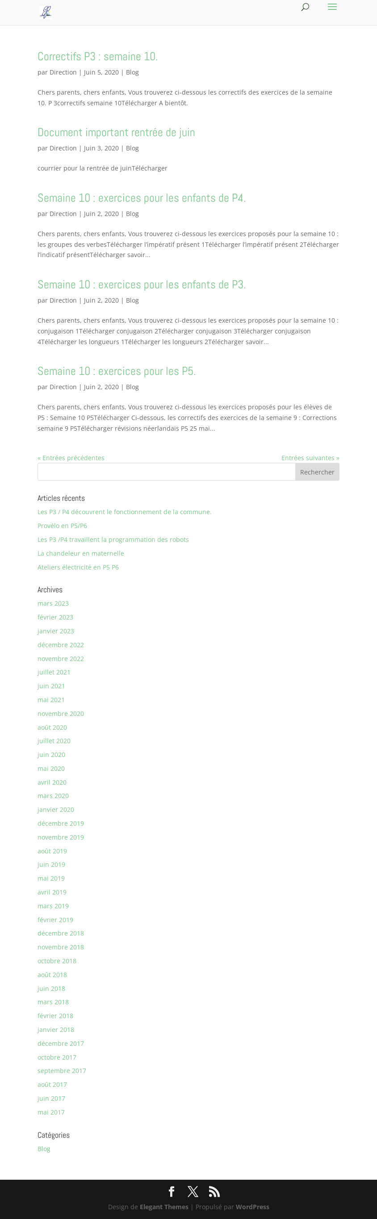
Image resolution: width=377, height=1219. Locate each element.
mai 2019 (51, 878)
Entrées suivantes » (310, 457)
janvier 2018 (56, 1029)
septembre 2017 (62, 1070)
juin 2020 (51, 754)
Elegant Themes (164, 1206)
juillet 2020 (54, 740)
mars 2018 (53, 1002)
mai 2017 (51, 1112)
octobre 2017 (57, 1057)
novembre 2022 (61, 658)
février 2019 (55, 919)
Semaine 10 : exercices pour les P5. (117, 371)
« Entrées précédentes (71, 457)
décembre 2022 (61, 645)
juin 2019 (51, 864)
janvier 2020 (56, 809)
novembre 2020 (61, 713)
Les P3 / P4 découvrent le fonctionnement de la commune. (125, 512)
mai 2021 (51, 699)
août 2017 (52, 1084)
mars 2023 (53, 603)
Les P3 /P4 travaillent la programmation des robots (113, 539)
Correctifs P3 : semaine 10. (98, 56)
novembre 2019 (61, 837)
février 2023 (55, 617)
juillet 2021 (54, 672)
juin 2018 (51, 988)
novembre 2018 (61, 947)
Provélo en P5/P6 (62, 525)
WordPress (252, 1206)
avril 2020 (52, 782)
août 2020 (52, 727)
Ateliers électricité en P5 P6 (78, 567)
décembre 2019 (61, 823)
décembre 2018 (61, 933)
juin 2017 (51, 1098)
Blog (132, 72)
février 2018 (55, 1015)
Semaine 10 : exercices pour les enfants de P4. (142, 198)
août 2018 (52, 974)
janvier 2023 (56, 631)
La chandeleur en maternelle (81, 553)
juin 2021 (51, 686)
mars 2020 (53, 795)
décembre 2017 (61, 1043)
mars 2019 (53, 906)
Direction (63, 72)
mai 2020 (51, 768)
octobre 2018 (57, 961)
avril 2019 (52, 892)
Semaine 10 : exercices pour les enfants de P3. (142, 284)
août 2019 (52, 851)
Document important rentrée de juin (116, 132)
